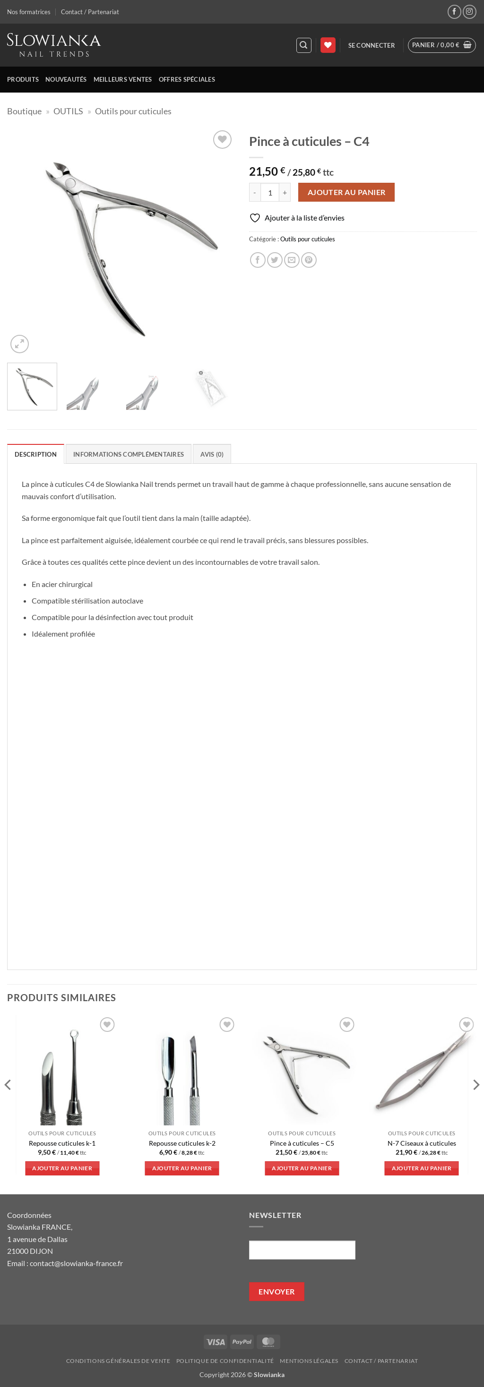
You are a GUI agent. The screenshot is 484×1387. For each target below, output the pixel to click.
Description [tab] (36, 454)
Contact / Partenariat (90, 12)
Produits (23, 79)
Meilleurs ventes (123, 79)
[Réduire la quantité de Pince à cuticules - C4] (254, 192)
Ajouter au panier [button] (62, 1168)
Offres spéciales (187, 79)
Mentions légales (309, 1360)
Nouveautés (66, 79)
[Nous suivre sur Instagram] (469, 11)
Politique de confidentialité (225, 1360)
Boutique (24, 111)
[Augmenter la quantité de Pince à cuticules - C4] (285, 192)
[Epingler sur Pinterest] (309, 260)
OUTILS (68, 111)
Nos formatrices (29, 12)
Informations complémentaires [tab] (128, 454)
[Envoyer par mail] (292, 260)
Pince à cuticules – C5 (302, 1143)
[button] (303, 45)
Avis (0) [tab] (212, 454)
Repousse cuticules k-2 (182, 1143)
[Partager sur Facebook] (258, 260)
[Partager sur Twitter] (275, 260)
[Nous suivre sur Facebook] (454, 11)
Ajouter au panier (347, 192)
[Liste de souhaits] (328, 45)
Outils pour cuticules (133, 111)
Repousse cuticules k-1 (62, 1143)
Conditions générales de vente (118, 1360)
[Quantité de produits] (269, 192)
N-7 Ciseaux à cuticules (422, 1143)
